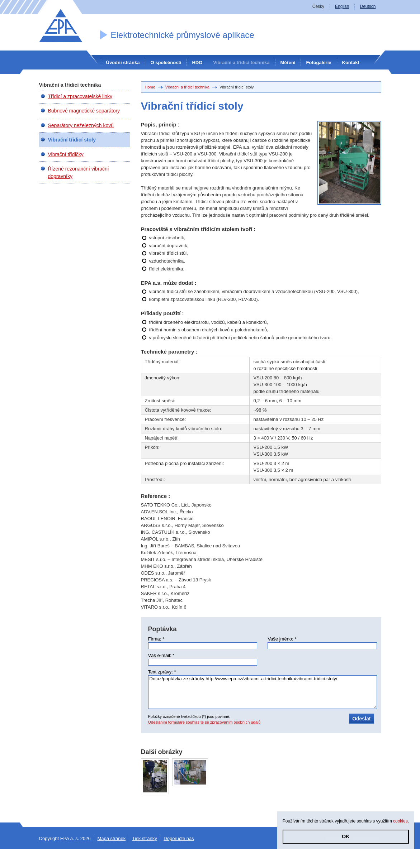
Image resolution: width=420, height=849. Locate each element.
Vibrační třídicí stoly (72, 140)
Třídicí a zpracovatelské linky (80, 96)
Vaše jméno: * (282, 639)
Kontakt (350, 62)
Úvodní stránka (123, 62)
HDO (197, 62)
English (342, 6)
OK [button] (346, 836)
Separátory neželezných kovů (81, 125)
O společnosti (165, 62)
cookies (400, 821)
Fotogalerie (318, 62)
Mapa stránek (111, 838)
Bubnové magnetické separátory (84, 111)
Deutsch (368, 6)
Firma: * (156, 639)
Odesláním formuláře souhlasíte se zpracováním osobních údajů (204, 722)
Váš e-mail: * (161, 655)
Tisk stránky (144, 838)
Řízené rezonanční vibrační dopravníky (78, 172)
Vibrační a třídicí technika (241, 62)
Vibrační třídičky (66, 154)
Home (150, 87)
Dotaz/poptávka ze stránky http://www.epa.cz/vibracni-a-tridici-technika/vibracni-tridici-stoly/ (262, 692)
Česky (318, 6)
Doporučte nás (179, 838)
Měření (288, 62)
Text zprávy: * (162, 672)
